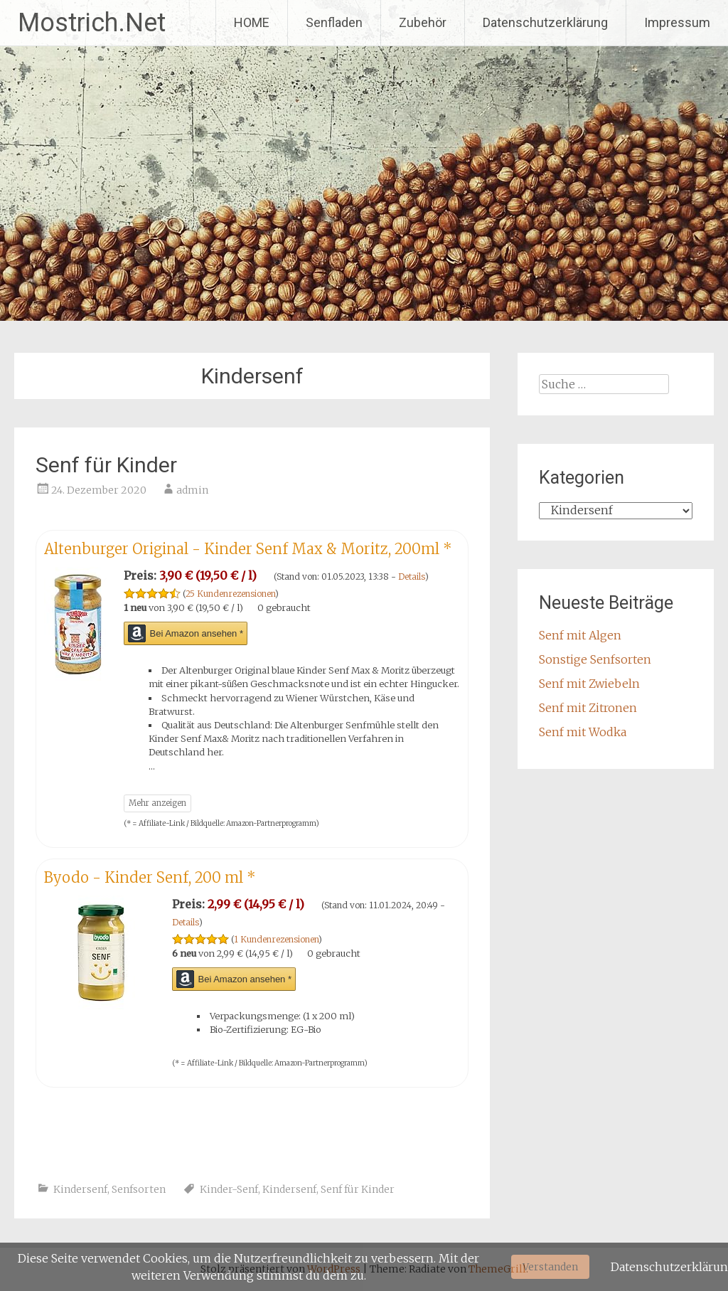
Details (411, 576)
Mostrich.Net (92, 23)
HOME (251, 22)
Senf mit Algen (580, 635)
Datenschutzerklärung (545, 22)
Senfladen (334, 22)
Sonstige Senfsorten (595, 659)
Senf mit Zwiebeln (589, 683)
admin (192, 490)
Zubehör (422, 22)
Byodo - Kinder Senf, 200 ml (150, 877)
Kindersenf (80, 1189)
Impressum (677, 22)
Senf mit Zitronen (588, 708)
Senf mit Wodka (582, 732)
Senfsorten (139, 1189)
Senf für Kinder (106, 464)
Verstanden (550, 1266)
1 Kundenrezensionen (276, 939)
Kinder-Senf (229, 1189)
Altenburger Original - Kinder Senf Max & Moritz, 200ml (248, 549)
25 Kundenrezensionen (230, 593)
